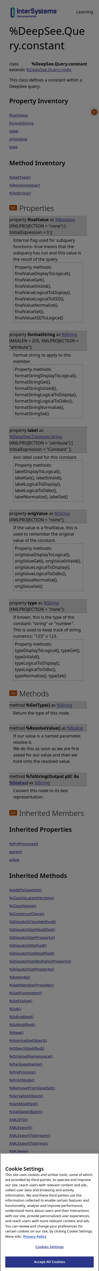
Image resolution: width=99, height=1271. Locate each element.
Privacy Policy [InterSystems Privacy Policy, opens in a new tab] (35, 1241)
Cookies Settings (49, 1251)
